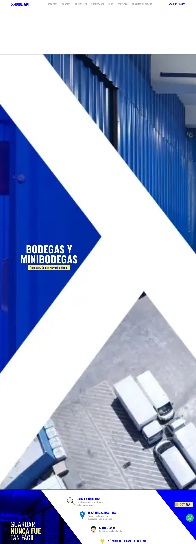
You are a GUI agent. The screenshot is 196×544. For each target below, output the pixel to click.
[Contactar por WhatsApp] (190, 518)
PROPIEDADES (97, 4)
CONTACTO (123, 4)
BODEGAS (66, 4)
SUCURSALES (81, 4)
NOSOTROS (52, 4)
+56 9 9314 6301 (177, 4)
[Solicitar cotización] (184, 505)
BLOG (110, 4)
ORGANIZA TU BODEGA (142, 4)
